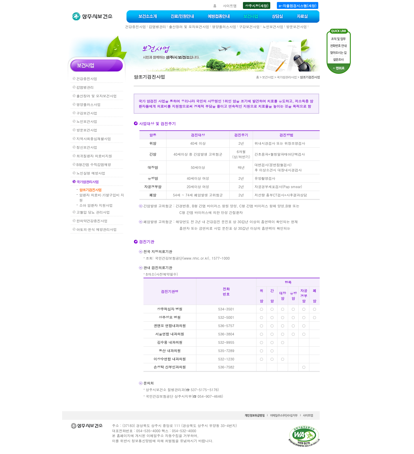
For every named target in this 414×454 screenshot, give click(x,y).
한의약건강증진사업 (92, 220)
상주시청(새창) (256, 5)
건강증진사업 (135, 26)
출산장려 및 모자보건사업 (189, 26)
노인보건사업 (272, 26)
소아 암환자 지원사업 (96, 205)
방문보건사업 (296, 26)
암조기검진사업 (90, 189)
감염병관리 (157, 26)
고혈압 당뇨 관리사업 (93, 212)
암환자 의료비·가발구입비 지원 (101, 197)
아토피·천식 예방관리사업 (96, 229)
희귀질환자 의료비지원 (94, 155)
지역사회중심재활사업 (93, 138)
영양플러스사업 (224, 26)
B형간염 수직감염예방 (93, 164)
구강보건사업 (249, 26)
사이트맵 (230, 5)
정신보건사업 (86, 147)
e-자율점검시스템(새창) (298, 5)
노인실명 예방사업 (90, 173)
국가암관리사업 (87, 181)
